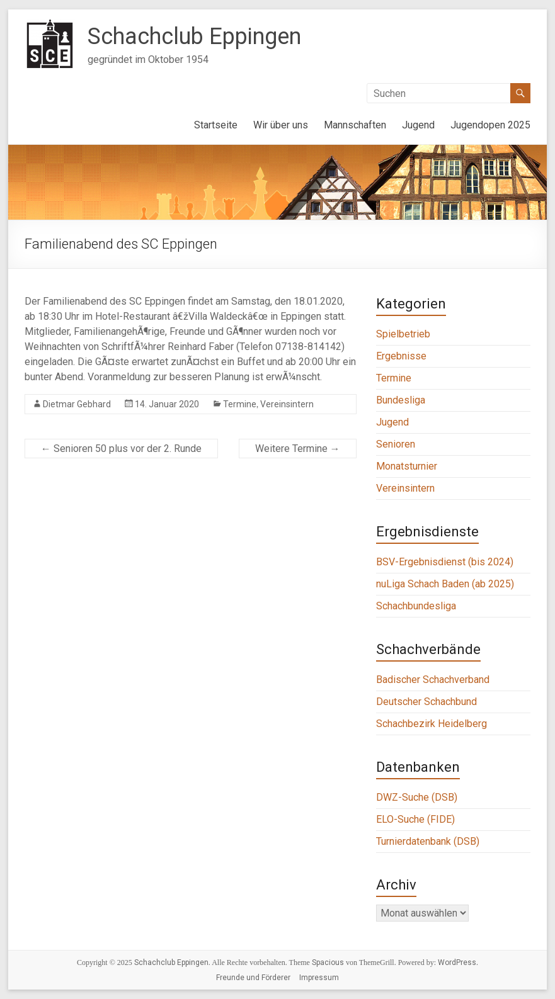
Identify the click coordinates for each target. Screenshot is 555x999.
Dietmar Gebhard (77, 404)
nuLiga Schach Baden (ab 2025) (445, 584)
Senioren (395, 444)
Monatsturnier (406, 466)
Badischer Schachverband (432, 680)
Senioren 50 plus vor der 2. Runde (121, 448)
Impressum (319, 977)
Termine (239, 404)
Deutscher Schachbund (426, 702)
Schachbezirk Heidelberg (431, 724)
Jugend (418, 125)
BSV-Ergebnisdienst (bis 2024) (444, 562)
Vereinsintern (287, 404)
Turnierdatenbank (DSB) (427, 841)
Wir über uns (280, 125)
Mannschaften (355, 125)
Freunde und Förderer (253, 977)
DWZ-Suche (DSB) (416, 797)
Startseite (215, 125)
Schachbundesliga (416, 606)
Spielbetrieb (403, 334)
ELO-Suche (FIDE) (415, 819)
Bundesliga (400, 400)
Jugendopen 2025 (490, 125)
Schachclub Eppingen (194, 36)
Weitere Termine (297, 448)
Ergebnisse (401, 356)
